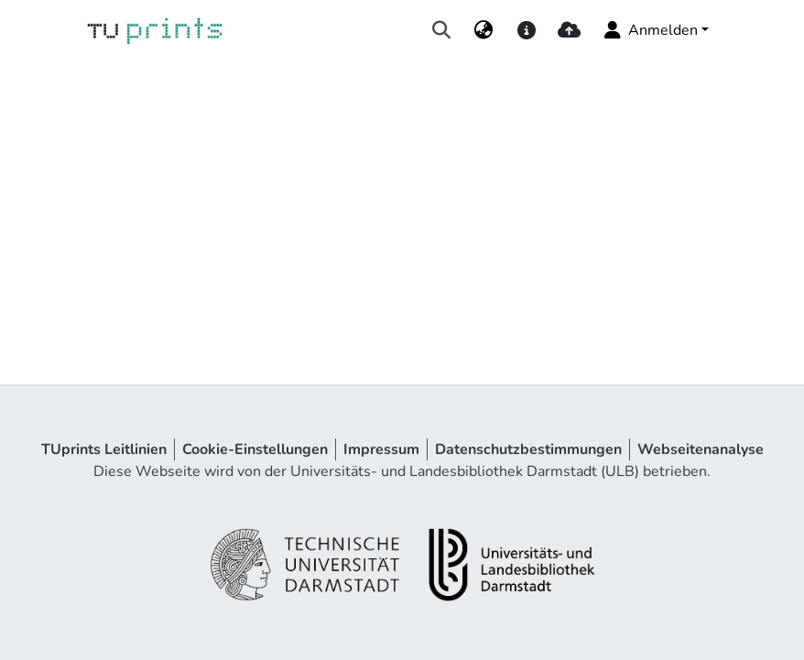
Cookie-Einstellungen (255, 449)
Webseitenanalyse (700, 449)
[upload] (569, 30)
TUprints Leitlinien (104, 449)
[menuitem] (484, 30)
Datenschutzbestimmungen (528, 449)
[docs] (526, 30)
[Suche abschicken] (441, 30)
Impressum (381, 449)
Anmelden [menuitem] (650, 30)
